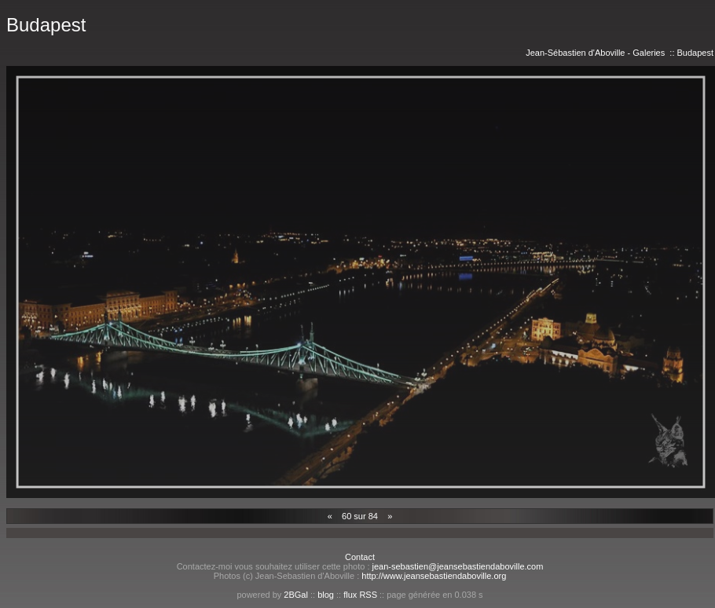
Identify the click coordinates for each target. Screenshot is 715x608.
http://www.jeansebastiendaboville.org (433, 576)
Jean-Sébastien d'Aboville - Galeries (595, 52)
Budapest (695, 52)
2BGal (296, 594)
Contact (360, 557)
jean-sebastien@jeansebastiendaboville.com (458, 566)
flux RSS (360, 594)
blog (325, 594)
